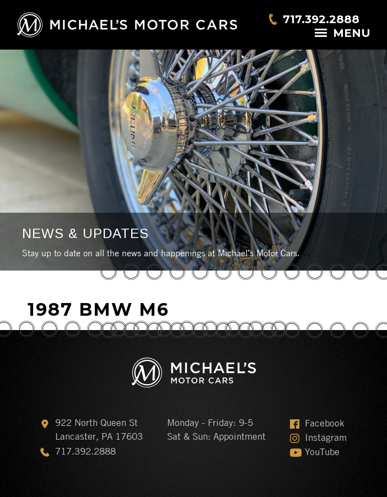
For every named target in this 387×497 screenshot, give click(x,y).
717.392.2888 (321, 19)
